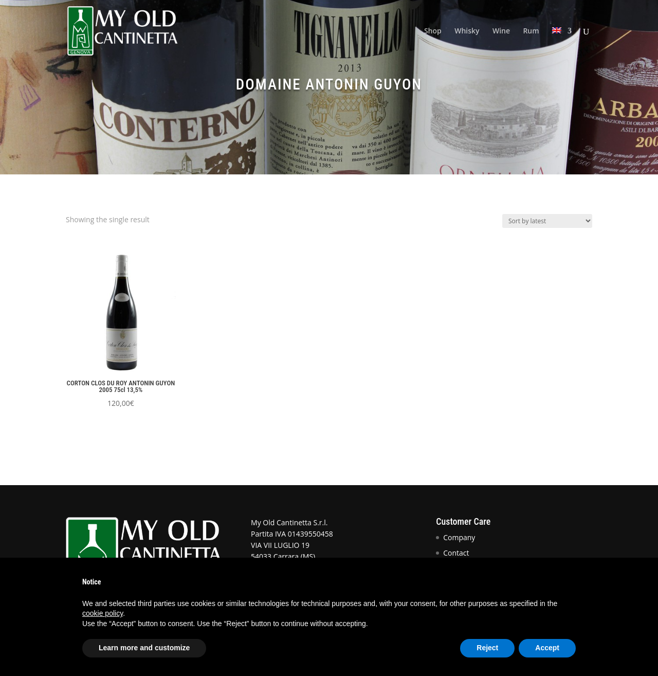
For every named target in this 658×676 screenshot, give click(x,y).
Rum (531, 31)
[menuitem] (562, 44)
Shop (433, 31)
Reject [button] (487, 648)
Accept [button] (547, 648)
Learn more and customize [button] (144, 648)
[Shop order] (547, 221)
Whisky (466, 31)
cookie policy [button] (102, 613)
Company (459, 537)
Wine (501, 31)
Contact (456, 553)
